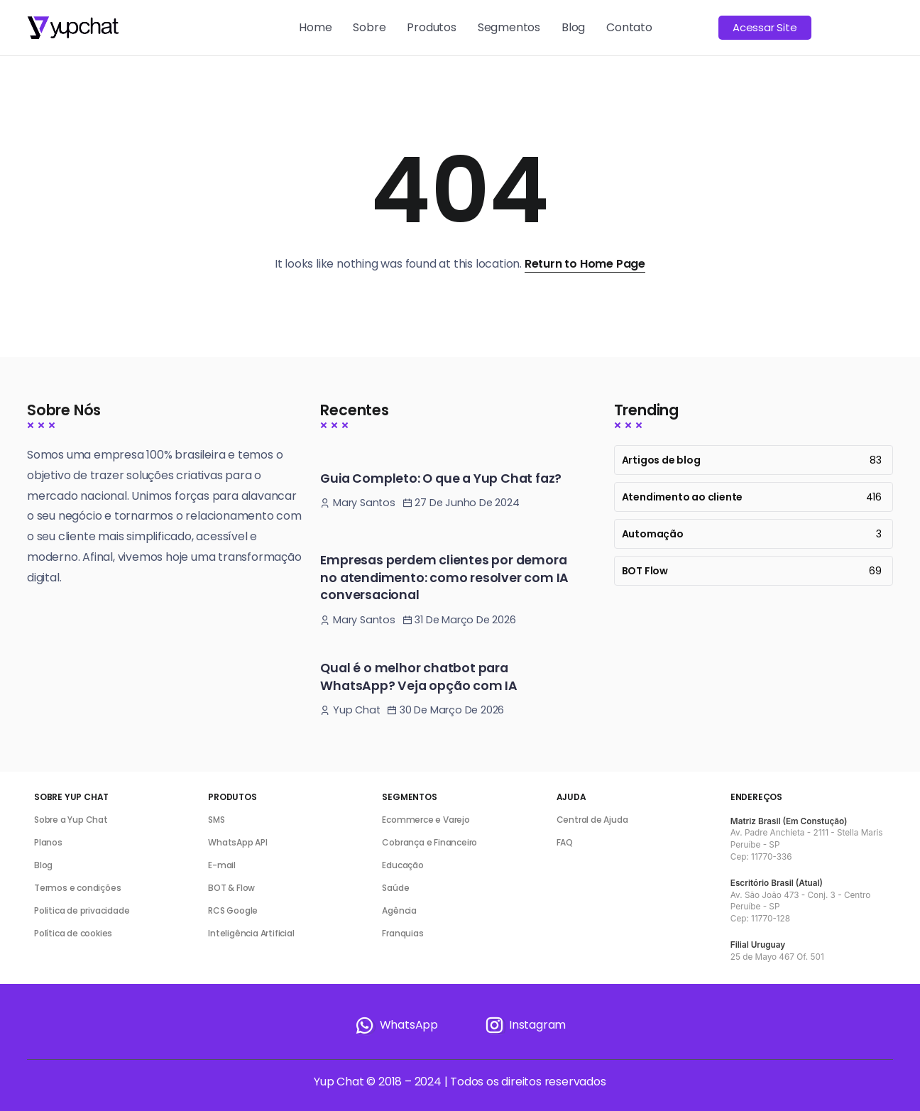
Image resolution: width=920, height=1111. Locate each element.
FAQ (565, 842)
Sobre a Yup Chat (71, 820)
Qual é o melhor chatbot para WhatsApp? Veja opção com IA (419, 677)
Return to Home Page (585, 264)
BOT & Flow (231, 888)
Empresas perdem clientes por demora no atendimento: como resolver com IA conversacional (444, 577)
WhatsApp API (238, 842)
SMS (216, 820)
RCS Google (233, 910)
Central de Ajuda (592, 820)
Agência (399, 910)
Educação (402, 865)
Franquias (402, 933)
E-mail (222, 865)
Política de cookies (73, 933)
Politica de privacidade (81, 910)
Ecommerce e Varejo (425, 820)
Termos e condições (77, 888)
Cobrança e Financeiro (429, 842)
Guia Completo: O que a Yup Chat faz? (441, 478)
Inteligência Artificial (251, 933)
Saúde (395, 888)
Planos (48, 842)
